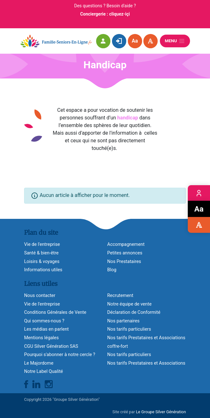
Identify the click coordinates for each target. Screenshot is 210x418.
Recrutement (120, 295)
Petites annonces (124, 253)
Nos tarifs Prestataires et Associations (146, 337)
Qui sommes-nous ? (44, 321)
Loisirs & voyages (41, 261)
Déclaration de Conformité (134, 312)
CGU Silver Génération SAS (51, 346)
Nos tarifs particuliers (129, 329)
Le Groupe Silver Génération (161, 411)
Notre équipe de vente (129, 304)
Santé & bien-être (41, 253)
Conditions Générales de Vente (55, 312)
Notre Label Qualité (43, 371)
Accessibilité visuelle (199, 225)
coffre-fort (117, 346)
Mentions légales (41, 337)
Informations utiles (43, 270)
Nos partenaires (123, 321)
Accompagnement (126, 244)
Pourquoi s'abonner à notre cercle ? (59, 354)
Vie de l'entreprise (42, 304)
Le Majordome (38, 363)
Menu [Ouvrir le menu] (175, 41)
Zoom (199, 209)
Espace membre (199, 193)
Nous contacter (39, 295)
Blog (111, 270)
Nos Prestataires (124, 261)
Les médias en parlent (46, 329)
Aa (135, 41)
